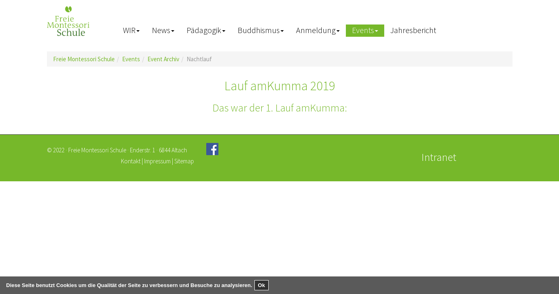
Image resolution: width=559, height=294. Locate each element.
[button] (131, 30)
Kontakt (130, 161)
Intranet (438, 157)
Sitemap (184, 161)
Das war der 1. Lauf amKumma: (279, 107)
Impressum (157, 161)
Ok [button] (261, 285)
